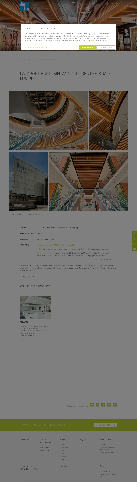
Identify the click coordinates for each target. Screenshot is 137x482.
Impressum (28, 47)
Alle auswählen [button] (87, 47)
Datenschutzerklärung (40, 47)
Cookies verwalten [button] (106, 47)
